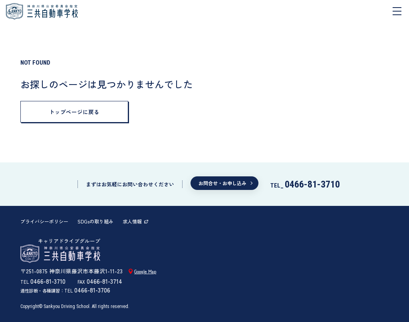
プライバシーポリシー (44, 221)
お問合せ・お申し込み (222, 183)
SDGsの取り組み (95, 221)
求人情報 (132, 221)
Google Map (145, 271)
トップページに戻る (74, 112)
